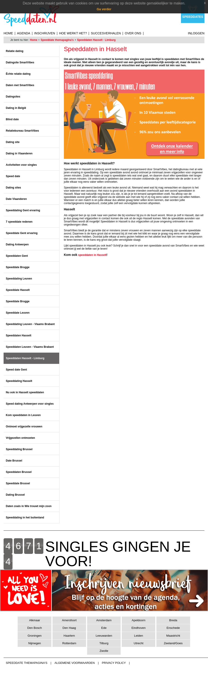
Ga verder (104, 9)
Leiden (138, 635)
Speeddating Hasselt (19, 381)
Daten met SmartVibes (20, 85)
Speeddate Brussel (18, 483)
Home (8, 33)
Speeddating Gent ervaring (23, 210)
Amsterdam (103, 620)
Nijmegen (34, 643)
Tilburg (103, 643)
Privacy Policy (114, 662)
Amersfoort (69, 620)
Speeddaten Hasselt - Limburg (96, 39)
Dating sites (13, 187)
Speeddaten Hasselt (18, 335)
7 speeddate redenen (19, 221)
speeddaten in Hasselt (92, 255)
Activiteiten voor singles (21, 164)
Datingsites (13, 96)
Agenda (23, 33)
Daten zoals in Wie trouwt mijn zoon (29, 506)
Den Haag (69, 627)
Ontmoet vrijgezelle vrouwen (24, 426)
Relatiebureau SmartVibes (22, 130)
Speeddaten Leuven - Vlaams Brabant (30, 346)
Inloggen (196, 33)
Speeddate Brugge (17, 267)
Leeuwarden (104, 635)
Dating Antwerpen (17, 244)
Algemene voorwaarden (75, 662)
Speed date (13, 176)
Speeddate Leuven (17, 312)
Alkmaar (34, 620)
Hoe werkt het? (73, 33)
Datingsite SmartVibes (20, 62)
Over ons (133, 33)
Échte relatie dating (18, 73)
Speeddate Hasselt (18, 290)
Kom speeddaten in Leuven (23, 415)
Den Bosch (34, 627)
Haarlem (69, 635)
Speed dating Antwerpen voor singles (30, 403)
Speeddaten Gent (17, 255)
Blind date (12, 119)
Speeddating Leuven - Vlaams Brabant (30, 324)
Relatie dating (14, 51)
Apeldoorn (138, 620)
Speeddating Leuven (19, 278)
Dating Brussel (15, 494)
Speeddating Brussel (19, 449)
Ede (104, 627)
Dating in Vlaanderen (19, 153)
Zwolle (104, 650)
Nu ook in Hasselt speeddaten (25, 392)
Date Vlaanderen (16, 199)
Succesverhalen (106, 33)
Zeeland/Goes (173, 643)
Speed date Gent (16, 369)
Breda (173, 620)
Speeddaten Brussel (19, 472)
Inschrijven (44, 33)
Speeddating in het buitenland (25, 517)
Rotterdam (69, 643)
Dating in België (16, 108)
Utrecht (138, 643)
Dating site (12, 142)
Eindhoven (138, 627)
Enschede (173, 627)
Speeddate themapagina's (57, 39)
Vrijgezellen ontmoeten (20, 437)
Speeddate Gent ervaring (22, 233)
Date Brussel (14, 460)
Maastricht (173, 635)
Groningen (35, 635)
